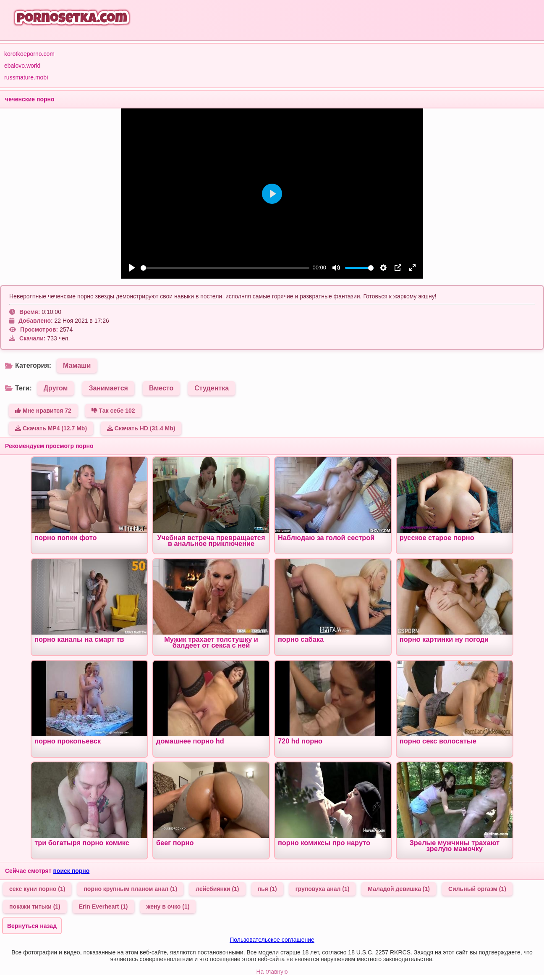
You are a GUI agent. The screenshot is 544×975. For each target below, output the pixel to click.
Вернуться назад (32, 925)
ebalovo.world (22, 65)
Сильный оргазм (477, 888)
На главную (272, 971)
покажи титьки (34, 906)
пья (267, 888)
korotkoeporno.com (29, 53)
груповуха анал (323, 888)
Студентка (211, 388)
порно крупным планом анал (130, 888)
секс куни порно (37, 888)
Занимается (108, 388)
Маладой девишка (399, 888)
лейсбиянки (217, 888)
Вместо (161, 388)
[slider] (225, 268)
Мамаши (77, 365)
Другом (56, 388)
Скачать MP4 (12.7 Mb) (51, 428)
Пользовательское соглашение (272, 939)
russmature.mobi (26, 77)
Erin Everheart (103, 906)
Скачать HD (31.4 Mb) (141, 428)
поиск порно (71, 870)
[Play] (132, 267)
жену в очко (168, 906)
